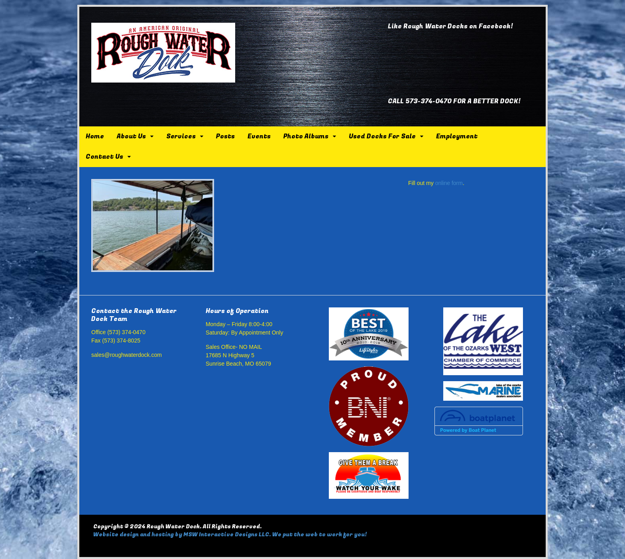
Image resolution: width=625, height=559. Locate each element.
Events (259, 136)
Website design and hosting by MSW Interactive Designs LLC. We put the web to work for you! (230, 534)
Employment (457, 136)
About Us (131, 136)
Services (181, 136)
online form (449, 183)
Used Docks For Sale (382, 136)
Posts (225, 136)
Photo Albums (305, 136)
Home (95, 136)
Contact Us (104, 156)
